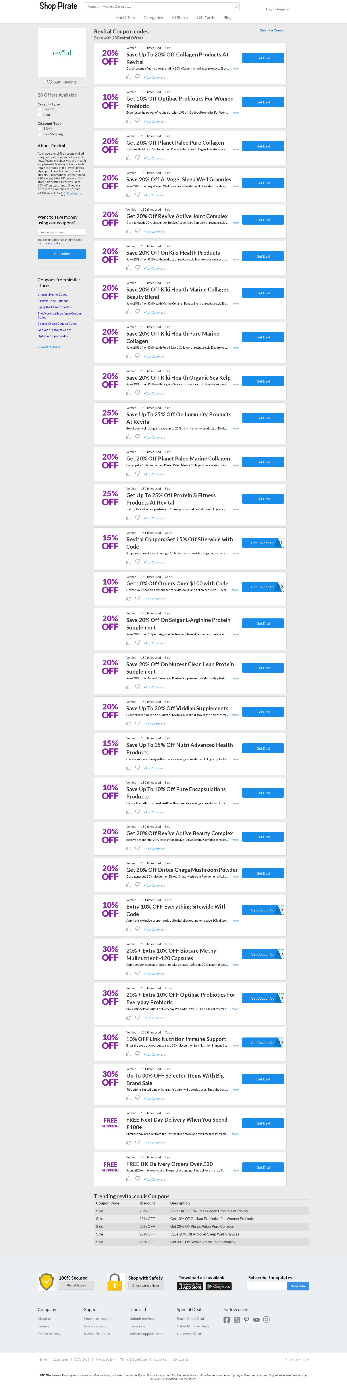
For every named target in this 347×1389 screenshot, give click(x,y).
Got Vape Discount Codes (54, 330)
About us (44, 1318)
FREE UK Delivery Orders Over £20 (169, 1164)
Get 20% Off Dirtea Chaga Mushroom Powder (182, 869)
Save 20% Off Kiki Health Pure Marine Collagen (172, 337)
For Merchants (49, 1333)
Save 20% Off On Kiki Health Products (173, 252)
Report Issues (76, 1285)
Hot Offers (125, 17)
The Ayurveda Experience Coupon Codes (60, 315)
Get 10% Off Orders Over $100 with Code (177, 583)
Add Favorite (62, 82)
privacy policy (51, 243)
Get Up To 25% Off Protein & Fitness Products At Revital (171, 499)
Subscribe (298, 1286)
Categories (153, 17)
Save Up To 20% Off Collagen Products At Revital (177, 58)
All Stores (180, 17)
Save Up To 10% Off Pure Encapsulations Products (176, 793)
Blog (227, 17)
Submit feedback (97, 1333)
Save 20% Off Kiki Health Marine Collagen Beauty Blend (177, 293)
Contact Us (181, 1359)
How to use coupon (98, 1318)
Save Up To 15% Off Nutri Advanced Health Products (179, 749)
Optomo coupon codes (53, 336)
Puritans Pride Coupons (53, 301)
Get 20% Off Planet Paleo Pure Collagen (175, 142)
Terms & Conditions (134, 1359)
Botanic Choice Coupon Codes (57, 323)
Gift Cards (206, 17)
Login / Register (278, 9)
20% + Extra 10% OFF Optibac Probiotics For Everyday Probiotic (180, 998)
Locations (137, 1326)
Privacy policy (104, 1359)
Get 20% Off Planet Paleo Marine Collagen (178, 458)
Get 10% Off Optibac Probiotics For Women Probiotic (179, 102)
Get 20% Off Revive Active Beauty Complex (179, 833)
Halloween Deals (189, 1333)
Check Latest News (146, 1285)
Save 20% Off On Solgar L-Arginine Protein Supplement (178, 624)
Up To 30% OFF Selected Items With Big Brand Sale (175, 1079)
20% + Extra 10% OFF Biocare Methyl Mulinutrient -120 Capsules (172, 954)
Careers (44, 1326)
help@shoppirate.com (147, 1333)
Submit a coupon (96, 1326)
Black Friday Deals (191, 1318)
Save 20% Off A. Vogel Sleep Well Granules (178, 179)
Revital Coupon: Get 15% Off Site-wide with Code (179, 543)
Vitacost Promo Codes (52, 294)
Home (43, 1359)
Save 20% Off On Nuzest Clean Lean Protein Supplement (180, 668)
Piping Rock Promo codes (54, 307)
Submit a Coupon (272, 30)
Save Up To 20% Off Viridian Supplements (177, 708)
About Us (160, 1359)
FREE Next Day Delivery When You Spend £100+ (176, 1123)
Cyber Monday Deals (193, 1326)
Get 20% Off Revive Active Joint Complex (177, 216)
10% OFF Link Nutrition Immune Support (176, 1039)
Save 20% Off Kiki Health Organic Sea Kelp (178, 377)
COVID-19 (81, 1359)
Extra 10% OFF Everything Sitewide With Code (176, 910)
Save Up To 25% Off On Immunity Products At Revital (178, 418)
